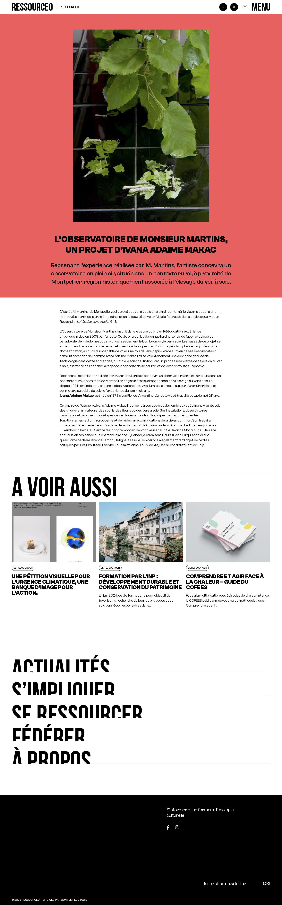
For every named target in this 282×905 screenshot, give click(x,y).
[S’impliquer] (141, 683)
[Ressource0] (32, 7)
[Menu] (261, 7)
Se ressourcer (67, 7)
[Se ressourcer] (141, 706)
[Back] (234, 7)
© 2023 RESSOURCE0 (26, 899)
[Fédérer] (141, 729)
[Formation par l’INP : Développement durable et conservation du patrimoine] (141, 555)
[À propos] (141, 752)
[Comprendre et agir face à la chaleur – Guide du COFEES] (228, 555)
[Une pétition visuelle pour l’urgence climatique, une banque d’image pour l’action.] (54, 555)
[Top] (252, 825)
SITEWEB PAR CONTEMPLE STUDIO (65, 899)
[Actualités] (141, 660)
